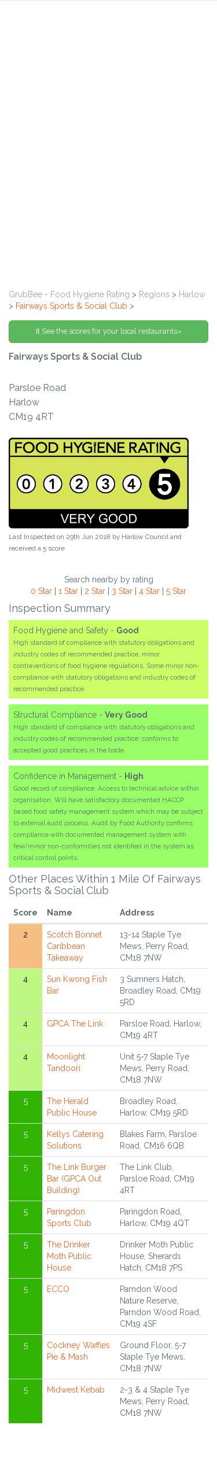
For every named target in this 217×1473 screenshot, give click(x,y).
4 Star (149, 591)
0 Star (41, 591)
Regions (154, 294)
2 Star (94, 591)
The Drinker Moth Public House (69, 1256)
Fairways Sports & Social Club (71, 306)
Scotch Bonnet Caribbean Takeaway (74, 946)
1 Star (68, 591)
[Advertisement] (108, 168)
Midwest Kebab (76, 1389)
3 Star (122, 591)
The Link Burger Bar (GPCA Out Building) (76, 1178)
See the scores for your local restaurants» (108, 331)
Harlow (192, 294)
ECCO (58, 1289)
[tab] (108, 27)
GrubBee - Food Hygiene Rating (69, 294)
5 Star (176, 591)
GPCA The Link (75, 1023)
